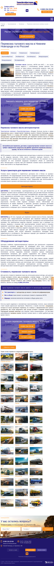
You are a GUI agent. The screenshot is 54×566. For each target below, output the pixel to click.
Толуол (32, 413)
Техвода (32, 486)
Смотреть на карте (13, 550)
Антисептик (18, 476)
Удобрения (18, 466)
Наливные (21, 24)
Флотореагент (5, 476)
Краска (17, 445)
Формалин (33, 403)
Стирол (3, 497)
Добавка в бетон (6, 392)
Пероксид (33, 392)
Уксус (17, 497)
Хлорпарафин (34, 382)
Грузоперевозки (12, 24)
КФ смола (32, 466)
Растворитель (19, 361)
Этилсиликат (4, 486)
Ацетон (3, 507)
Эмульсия (33, 372)
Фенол (3, 382)
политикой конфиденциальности (20, 535)
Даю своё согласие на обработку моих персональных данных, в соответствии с (20, 535)
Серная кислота (5, 361)
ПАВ (2, 403)
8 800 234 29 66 (46, 9)
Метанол (32, 507)
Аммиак (32, 455)
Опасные (13, 53)
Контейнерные (31, 56)
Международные (6, 60)
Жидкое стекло (5, 424)
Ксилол (17, 455)
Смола (32, 424)
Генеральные (23, 53)
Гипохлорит (18, 424)
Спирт (31, 361)
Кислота (3, 372)
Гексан (17, 403)
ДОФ (2, 466)
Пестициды (18, 486)
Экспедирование (19, 60)
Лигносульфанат (6, 413)
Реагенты (18, 413)
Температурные (34, 53)
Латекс (32, 445)
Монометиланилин (6, 434)
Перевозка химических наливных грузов (38, 24)
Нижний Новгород (10, 14)
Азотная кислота (35, 497)
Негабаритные (20, 56)
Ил (1, 445)
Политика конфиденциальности (27, 556)
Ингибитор (18, 507)
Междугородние (43, 56)
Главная (3, 24)
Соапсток (18, 392)
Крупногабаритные (7, 56)
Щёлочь (17, 382)
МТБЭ (31, 476)
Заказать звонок (46, 11)
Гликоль (32, 434)
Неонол (17, 372)
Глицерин (3, 455)
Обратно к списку (8, 347)
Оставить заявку (27, 119)
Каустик (17, 434)
